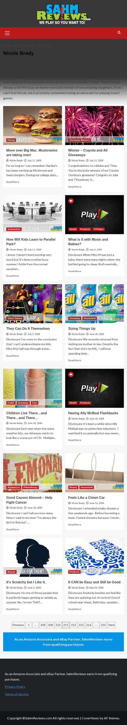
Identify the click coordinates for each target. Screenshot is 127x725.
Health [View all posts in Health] (73, 229)
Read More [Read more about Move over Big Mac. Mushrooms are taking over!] (12, 181)
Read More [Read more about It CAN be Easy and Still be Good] (74, 609)
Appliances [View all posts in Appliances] (14, 487)
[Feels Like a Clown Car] (94, 472)
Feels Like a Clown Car (86, 497)
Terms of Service (17, 694)
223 (103, 625)
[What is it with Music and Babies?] (94, 214)
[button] (7, 32)
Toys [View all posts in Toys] (34, 403)
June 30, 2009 (96, 334)
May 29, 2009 (96, 587)
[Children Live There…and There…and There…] (32, 388)
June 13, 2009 (96, 503)
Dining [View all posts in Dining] (11, 140)
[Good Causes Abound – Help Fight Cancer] (32, 472)
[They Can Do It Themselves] (32, 303)
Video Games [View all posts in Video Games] (15, 318)
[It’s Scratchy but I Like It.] (32, 557)
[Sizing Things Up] (94, 303)
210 (58, 625)
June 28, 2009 (34, 423)
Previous (18, 625)
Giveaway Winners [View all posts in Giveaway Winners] (80, 140)
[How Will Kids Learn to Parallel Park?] (32, 214)
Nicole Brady (16, 160)
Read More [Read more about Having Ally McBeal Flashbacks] (74, 440)
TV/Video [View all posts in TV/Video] (99, 229)
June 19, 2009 (96, 418)
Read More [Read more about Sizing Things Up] (74, 360)
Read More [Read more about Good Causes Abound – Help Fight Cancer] (12, 529)
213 (81, 625)
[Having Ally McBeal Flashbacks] (94, 388)
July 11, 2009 (34, 160)
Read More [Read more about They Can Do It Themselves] (12, 355)
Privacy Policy (15, 686)
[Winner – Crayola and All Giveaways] (94, 125)
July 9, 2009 (95, 249)
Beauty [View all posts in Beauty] (73, 487)
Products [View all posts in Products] (85, 229)
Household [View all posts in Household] (90, 318)
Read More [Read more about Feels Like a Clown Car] (74, 524)
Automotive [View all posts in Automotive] (14, 229)
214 (88, 625)
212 (73, 625)
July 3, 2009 (33, 334)
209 (50, 625)
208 (42, 625)
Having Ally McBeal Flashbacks (93, 413)
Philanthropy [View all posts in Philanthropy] (30, 487)
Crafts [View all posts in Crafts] (11, 403)
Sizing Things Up (82, 328)
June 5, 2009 (34, 587)
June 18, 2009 (34, 507)
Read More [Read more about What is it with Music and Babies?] (74, 271)
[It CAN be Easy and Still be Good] (94, 557)
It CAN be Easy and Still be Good (94, 582)
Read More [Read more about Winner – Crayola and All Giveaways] (74, 186)
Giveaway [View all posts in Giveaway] (75, 318)
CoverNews (90, 718)
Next (112, 625)
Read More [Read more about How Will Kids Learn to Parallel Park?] (12, 275)
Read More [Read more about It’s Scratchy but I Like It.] (12, 609)
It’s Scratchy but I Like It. (26, 582)
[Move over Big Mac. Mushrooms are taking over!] (32, 125)
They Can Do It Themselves (28, 328)
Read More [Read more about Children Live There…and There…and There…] (12, 444)
